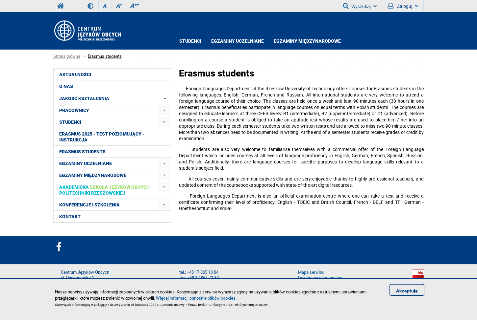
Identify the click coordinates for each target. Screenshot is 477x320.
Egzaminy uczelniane (237, 41)
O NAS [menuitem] (66, 86)
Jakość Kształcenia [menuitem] (114, 98)
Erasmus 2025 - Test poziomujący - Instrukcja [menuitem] (101, 136)
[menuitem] (164, 110)
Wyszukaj (360, 6)
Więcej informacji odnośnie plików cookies (196, 298)
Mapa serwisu (311, 272)
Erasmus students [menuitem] (82, 151)
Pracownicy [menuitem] (74, 110)
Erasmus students (105, 56)
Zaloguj (403, 6)
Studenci (190, 41)
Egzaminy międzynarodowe (307, 41)
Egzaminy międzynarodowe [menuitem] (92, 175)
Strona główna (66, 56)
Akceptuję (407, 290)
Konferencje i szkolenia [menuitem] (89, 204)
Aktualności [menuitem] (75, 74)
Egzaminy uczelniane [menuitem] (85, 163)
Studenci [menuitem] (70, 122)
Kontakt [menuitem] (70, 216)
